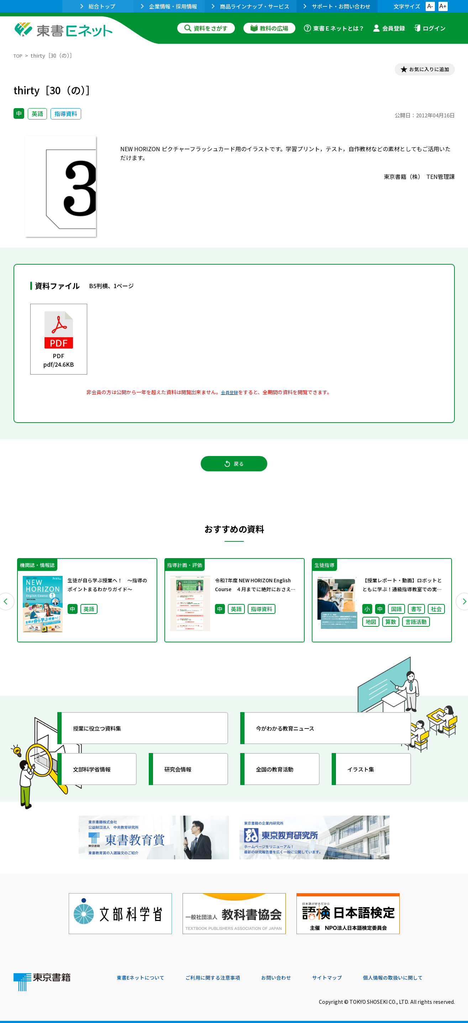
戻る (234, 470)
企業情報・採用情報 (169, 6)
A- (430, 6)
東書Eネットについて (144, 974)
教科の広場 (269, 28)
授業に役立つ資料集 (104, 736)
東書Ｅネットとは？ (334, 28)
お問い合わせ (293, 974)
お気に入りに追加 (424, 70)
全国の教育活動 (281, 777)
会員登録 (389, 28)
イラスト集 (366, 777)
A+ (442, 6)
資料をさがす (206, 28)
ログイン (430, 28)
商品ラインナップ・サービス (250, 6)
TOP (19, 55)
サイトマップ (348, 974)
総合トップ (97, 6)
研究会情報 (183, 777)
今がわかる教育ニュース (294, 736)
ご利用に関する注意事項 (224, 974)
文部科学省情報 (98, 777)
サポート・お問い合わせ (337, 6)
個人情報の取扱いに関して (421, 974)
